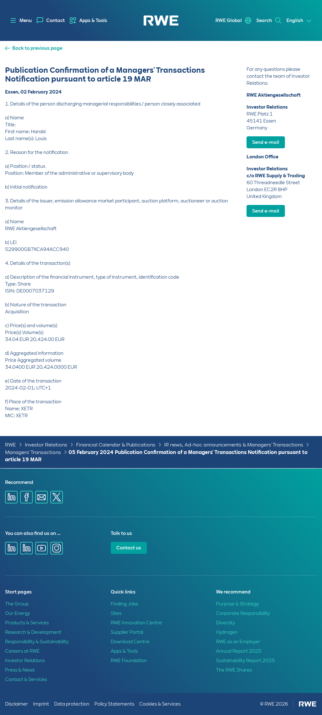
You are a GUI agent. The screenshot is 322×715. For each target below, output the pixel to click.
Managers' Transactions (33, 452)
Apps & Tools (93, 20)
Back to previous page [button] (37, 48)
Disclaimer (16, 704)
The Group (17, 604)
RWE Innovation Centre (136, 623)
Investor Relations (46, 445)
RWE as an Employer (238, 641)
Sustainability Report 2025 (245, 660)
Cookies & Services (159, 704)
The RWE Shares (234, 670)
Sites (116, 613)
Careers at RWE (22, 651)
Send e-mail (265, 142)
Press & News (20, 670)
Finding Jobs (124, 604)
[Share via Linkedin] (11, 497)
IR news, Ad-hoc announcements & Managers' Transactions (233, 445)
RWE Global (228, 20)
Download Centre (130, 641)
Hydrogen (227, 632)
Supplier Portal (127, 632)
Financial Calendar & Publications (115, 445)
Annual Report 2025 (238, 651)
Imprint (41, 704)
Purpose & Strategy (237, 604)
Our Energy (17, 613)
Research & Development (33, 632)
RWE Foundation (129, 660)
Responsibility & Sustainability (37, 641)
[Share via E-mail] (41, 497)
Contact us (128, 548)
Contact (55, 20)
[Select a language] (299, 21)
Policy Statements (114, 704)
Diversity (225, 623)
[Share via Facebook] (26, 497)
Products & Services (27, 623)
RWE (10, 445)
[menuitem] (51, 20)
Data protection (71, 704)
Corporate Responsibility (243, 613)
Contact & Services (26, 679)
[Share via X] (56, 497)
